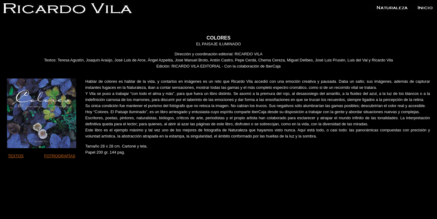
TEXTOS (16, 156)
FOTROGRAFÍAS (59, 156)
